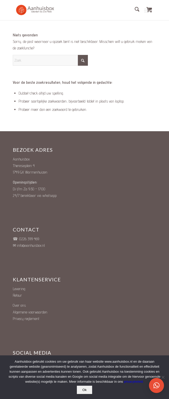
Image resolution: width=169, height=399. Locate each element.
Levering (19, 288)
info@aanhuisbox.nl (31, 245)
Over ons (19, 305)
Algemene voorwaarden (30, 312)
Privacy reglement (26, 318)
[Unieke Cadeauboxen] (38, 10)
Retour (17, 295)
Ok (84, 390)
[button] (156, 385)
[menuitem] (134, 10)
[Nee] (162, 377)
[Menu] (146, 10)
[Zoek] (134, 10)
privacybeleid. (134, 381)
